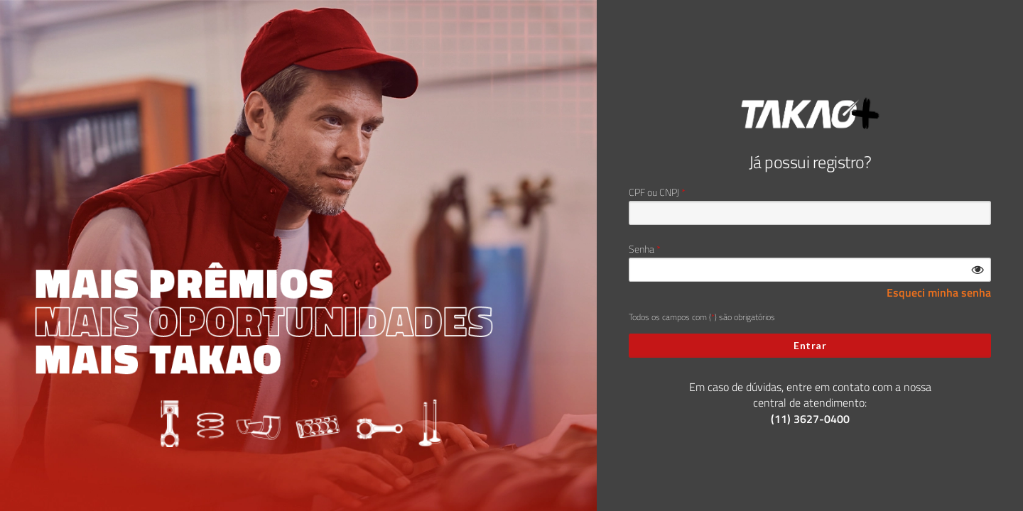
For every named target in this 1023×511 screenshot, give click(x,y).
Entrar (810, 345)
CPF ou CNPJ (654, 192)
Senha (641, 249)
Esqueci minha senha (939, 293)
